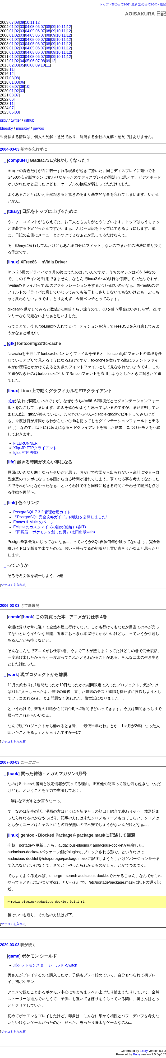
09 (22, 22)
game (13, 956)
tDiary (144, 1051)
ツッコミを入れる (13, 584)
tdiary (14, 211)
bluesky (6, 128)
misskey (23, 128)
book (28, 617)
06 (38, 27)
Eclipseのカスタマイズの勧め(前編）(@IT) (49, 527)
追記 (163, 4)
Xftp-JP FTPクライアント (35, 448)
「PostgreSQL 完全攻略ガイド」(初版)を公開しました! (60, 517)
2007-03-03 (9, 762)
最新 (134, 4)
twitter (16, 120)
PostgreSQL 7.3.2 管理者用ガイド (42, 512)
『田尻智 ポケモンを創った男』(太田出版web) (54, 532)
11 (32, 22)
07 (11, 22)
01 (11, 27)
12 (38, 22)
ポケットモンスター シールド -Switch (45, 965)
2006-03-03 (9, 606)
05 (32, 27)
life (11, 462)
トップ (104, 4)
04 (27, 27)
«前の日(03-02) (120, 4)
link (11, 502)
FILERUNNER (25, 443)
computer (17, 160)
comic (14, 617)
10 (27, 22)
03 (22, 27)
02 (17, 27)
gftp (11, 401)
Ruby (136, 1054)
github (29, 120)
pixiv (4, 120)
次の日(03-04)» (148, 4)
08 (17, 22)
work (13, 674)
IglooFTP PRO (25, 453)
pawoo (38, 128)
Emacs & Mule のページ (33, 522)
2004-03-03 (9, 149)
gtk (11, 343)
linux (13, 262)
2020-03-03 (9, 945)
